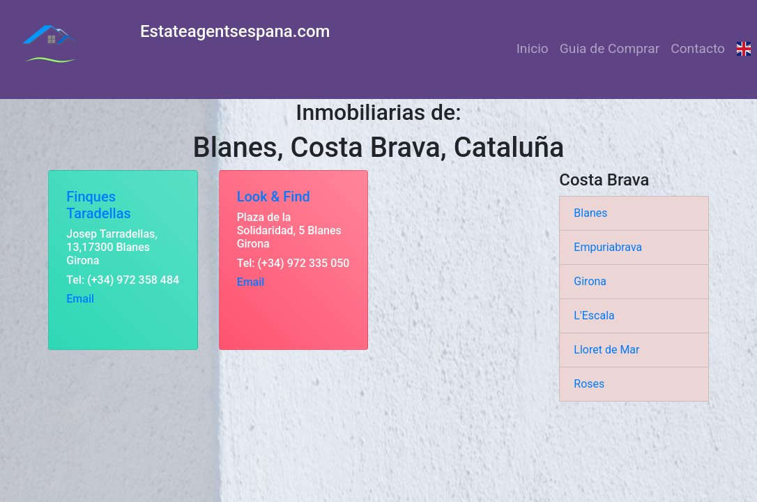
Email (80, 298)
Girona (590, 281)
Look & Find (273, 196)
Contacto (698, 48)
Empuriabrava (608, 247)
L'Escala (594, 315)
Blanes (590, 213)
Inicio (533, 48)
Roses (589, 383)
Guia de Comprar (609, 48)
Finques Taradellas (98, 205)
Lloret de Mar (606, 349)
